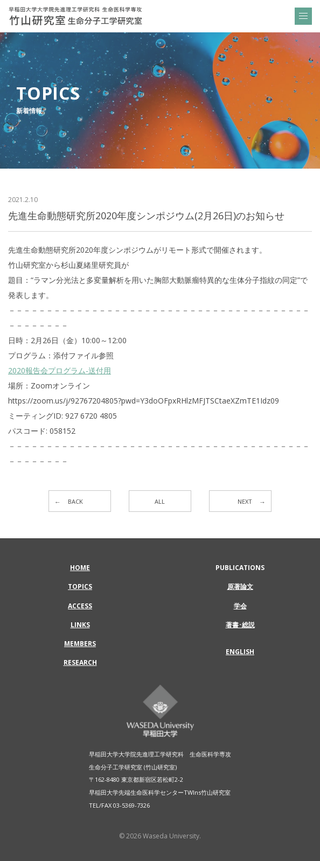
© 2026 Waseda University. (160, 836)
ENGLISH (240, 651)
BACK (75, 501)
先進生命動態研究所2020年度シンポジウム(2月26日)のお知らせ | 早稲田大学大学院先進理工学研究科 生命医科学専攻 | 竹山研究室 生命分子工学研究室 (75, 16)
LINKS (80, 624)
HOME (80, 567)
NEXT (245, 501)
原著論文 (240, 586)
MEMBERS (80, 643)
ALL (160, 501)
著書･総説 (240, 624)
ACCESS (80, 605)
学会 (240, 605)
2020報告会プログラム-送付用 (59, 370)
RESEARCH (80, 662)
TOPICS (80, 586)
